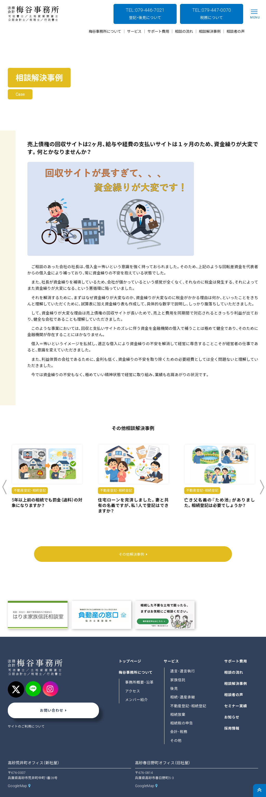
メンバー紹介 (137, 688)
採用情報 (232, 717)
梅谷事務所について (136, 661)
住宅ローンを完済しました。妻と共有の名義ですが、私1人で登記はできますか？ (133, 505)
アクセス (133, 680)
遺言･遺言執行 (183, 660)
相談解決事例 (236, 672)
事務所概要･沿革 (140, 671)
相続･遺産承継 (183, 686)
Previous (4, 487)
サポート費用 (236, 650)
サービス (171, 650)
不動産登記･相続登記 (188, 695)
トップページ (130, 650)
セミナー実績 (236, 695)
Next (262, 487)
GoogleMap (18, 775)
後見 (174, 677)
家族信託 (178, 669)
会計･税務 (179, 721)
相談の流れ (234, 661)
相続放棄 (178, 703)
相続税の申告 (182, 712)
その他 (176, 729)
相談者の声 (234, 684)
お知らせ (232, 706)
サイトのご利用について (27, 716)
